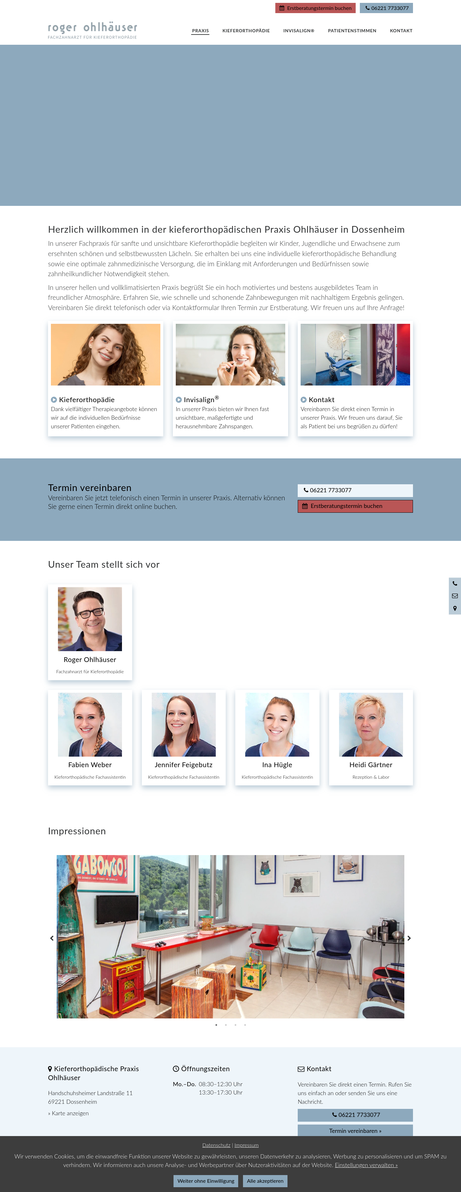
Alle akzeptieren (265, 1181)
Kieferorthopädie (87, 399)
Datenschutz (216, 1145)
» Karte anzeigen (68, 1113)
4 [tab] (245, 1025)
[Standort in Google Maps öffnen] (455, 608)
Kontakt (322, 399)
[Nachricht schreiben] (455, 596)
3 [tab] (235, 1025)
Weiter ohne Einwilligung (206, 1181)
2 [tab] (225, 1025)
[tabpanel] (230, 937)
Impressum (246, 1145)
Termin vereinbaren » (355, 1130)
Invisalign (201, 399)
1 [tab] (216, 1025)
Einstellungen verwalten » (366, 1164)
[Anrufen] (455, 584)
